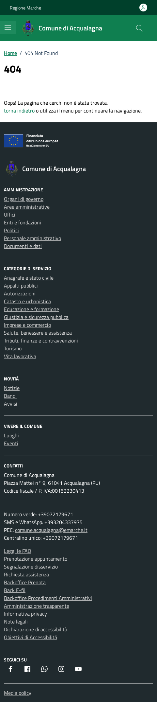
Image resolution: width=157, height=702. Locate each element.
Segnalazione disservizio (31, 566)
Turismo (13, 348)
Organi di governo (23, 199)
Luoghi (11, 435)
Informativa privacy (25, 614)
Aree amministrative (27, 207)
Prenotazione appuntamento (35, 559)
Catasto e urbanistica (27, 301)
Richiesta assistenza (26, 574)
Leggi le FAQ (17, 551)
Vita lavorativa (20, 356)
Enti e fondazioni (22, 222)
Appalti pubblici (21, 286)
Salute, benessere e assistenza (38, 333)
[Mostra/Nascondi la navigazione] (8, 27)
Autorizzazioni (20, 293)
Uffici (9, 215)
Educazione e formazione (31, 309)
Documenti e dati (23, 246)
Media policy (17, 693)
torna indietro (19, 110)
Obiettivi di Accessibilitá (30, 637)
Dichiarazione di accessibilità (35, 629)
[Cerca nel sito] (139, 28)
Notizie (12, 388)
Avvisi (10, 404)
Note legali (16, 621)
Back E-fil (14, 590)
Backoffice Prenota (25, 582)
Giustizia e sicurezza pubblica (36, 317)
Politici (11, 230)
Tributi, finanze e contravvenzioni (41, 340)
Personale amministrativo (32, 238)
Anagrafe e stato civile (29, 278)
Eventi (11, 443)
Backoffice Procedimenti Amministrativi (48, 598)
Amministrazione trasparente (36, 606)
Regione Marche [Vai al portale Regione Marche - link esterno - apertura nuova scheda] (25, 7)
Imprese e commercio (27, 325)
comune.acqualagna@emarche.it (51, 530)
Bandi (10, 396)
